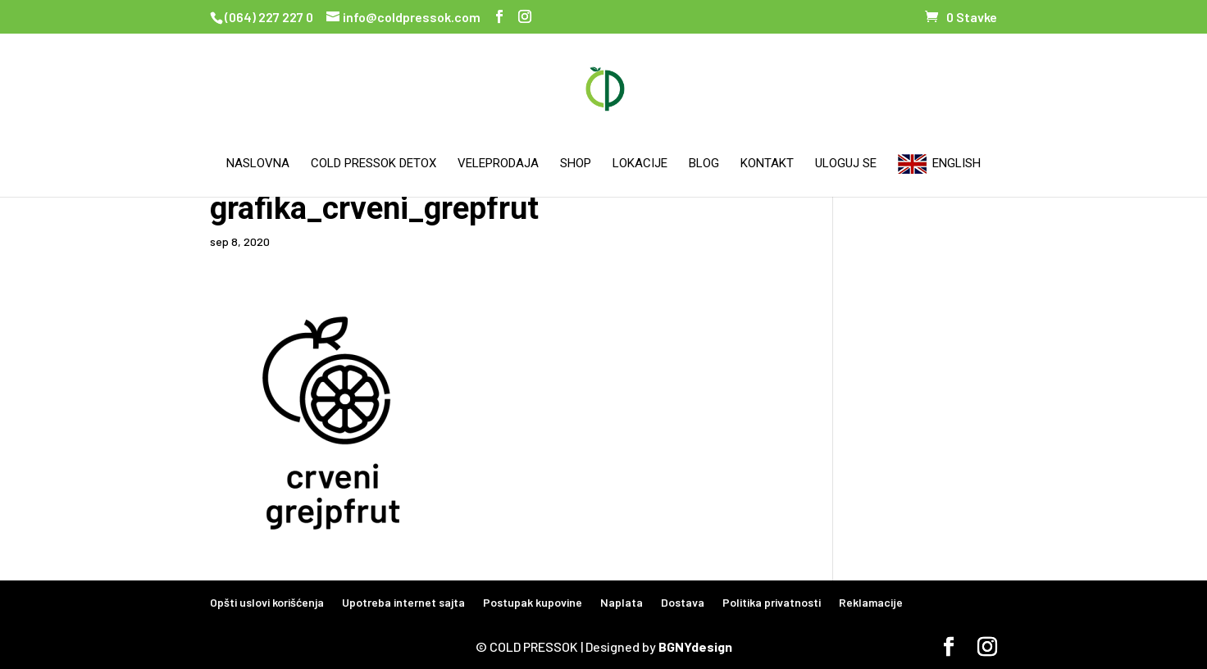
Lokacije (640, 164)
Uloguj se (846, 164)
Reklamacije (871, 602)
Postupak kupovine (532, 602)
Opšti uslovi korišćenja (267, 602)
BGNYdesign (695, 646)
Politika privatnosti (771, 602)
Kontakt (767, 164)
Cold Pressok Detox (373, 164)
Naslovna (257, 164)
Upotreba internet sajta (403, 602)
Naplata (621, 602)
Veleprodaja (498, 164)
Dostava (682, 602)
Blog (704, 164)
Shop (575, 164)
